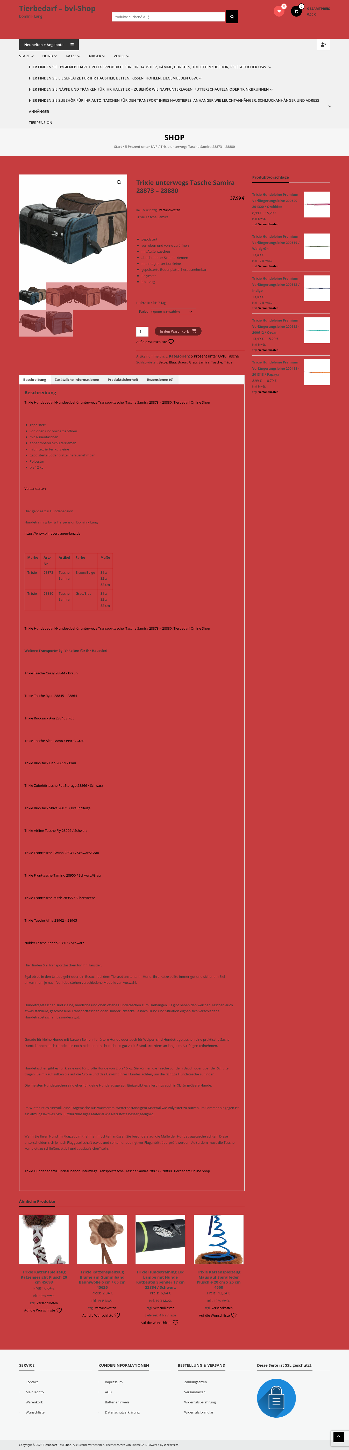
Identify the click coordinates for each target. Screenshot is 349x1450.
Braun (182, 362)
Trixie (228, 362)
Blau (172, 362)
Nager (95, 55)
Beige (163, 362)
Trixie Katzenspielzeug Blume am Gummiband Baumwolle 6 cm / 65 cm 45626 (102, 1279)
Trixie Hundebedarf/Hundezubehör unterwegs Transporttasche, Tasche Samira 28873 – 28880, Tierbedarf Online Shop (117, 402)
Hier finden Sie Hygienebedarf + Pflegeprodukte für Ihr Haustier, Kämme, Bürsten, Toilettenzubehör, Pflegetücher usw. (148, 66)
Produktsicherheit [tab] (123, 379)
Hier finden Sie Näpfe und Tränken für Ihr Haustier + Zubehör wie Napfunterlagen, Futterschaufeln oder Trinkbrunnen (149, 89)
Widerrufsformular (198, 1412)
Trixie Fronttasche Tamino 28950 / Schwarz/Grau (63, 875)
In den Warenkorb (174, 331)
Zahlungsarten (195, 1382)
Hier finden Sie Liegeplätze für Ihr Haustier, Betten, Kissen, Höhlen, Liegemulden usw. (113, 78)
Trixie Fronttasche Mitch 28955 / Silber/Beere (60, 897)
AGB (108, 1392)
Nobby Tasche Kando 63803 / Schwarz (54, 943)
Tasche (233, 356)
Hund (47, 55)
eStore (121, 1445)
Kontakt (32, 1382)
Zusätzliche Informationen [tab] (77, 379)
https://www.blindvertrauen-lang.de (53, 533)
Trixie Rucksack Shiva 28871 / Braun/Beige (58, 808)
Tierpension (40, 122)
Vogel (119, 55)
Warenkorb (34, 1402)
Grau (193, 362)
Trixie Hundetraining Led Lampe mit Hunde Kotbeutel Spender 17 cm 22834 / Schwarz (160, 1279)
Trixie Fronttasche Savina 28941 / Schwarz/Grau (62, 852)
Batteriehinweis (117, 1402)
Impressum (114, 1382)
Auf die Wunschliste (155, 341)
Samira (203, 362)
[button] (119, 182)
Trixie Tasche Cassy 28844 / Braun (51, 673)
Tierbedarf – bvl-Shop (57, 8)
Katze (71, 55)
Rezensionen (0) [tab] (160, 379)
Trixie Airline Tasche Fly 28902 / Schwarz (56, 830)
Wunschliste (35, 1412)
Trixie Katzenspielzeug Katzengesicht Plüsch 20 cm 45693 (44, 1277)
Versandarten (35, 488)
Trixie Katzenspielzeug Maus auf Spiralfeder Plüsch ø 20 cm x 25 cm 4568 (218, 1279)
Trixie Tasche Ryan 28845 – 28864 (51, 695)
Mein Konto (35, 1392)
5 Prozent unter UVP (141, 146)
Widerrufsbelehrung (200, 1402)
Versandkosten (169, 210)
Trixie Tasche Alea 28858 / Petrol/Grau (54, 740)
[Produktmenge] (142, 331)
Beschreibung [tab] (34, 379)
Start (24, 55)
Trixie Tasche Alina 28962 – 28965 (51, 920)
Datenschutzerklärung (122, 1412)
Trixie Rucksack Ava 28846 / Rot (49, 718)
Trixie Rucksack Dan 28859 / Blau (50, 763)
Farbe (143, 311)
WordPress (171, 1445)
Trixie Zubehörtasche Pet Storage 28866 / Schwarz (64, 785)
